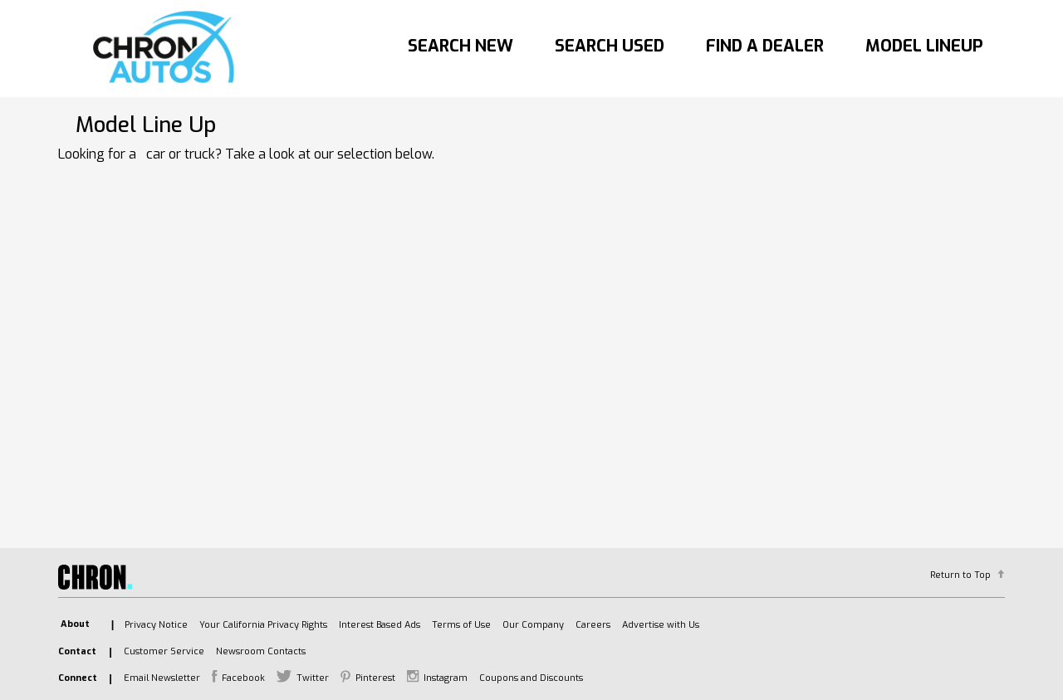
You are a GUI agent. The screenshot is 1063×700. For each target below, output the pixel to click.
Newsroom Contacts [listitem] (261, 651)
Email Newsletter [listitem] (162, 678)
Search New (460, 46)
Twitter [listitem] (312, 678)
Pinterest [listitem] (375, 678)
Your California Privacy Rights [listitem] (263, 625)
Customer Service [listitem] (164, 651)
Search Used (609, 46)
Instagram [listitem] (446, 678)
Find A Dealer (765, 46)
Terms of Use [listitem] (461, 625)
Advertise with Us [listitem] (660, 625)
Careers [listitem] (593, 625)
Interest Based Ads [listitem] (379, 625)
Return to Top (960, 575)
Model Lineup (924, 46)
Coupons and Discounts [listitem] (531, 678)
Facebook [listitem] (243, 678)
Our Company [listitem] (533, 625)
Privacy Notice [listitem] (156, 625)
